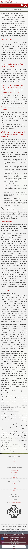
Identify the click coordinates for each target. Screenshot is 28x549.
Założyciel (14, 459)
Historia (14, 486)
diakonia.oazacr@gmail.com (15, 502)
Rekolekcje (14, 464)
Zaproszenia (14, 477)
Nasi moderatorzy (14, 470)
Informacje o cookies (14, 543)
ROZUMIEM (13, 546)
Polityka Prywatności (14, 541)
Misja (14, 490)
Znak (14, 461)
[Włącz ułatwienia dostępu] (26, 6)
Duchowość (14, 488)
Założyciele (14, 483)
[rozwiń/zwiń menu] (25, 2)
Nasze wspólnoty (13, 475)
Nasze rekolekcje (14, 472)
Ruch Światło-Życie (9, 1)
